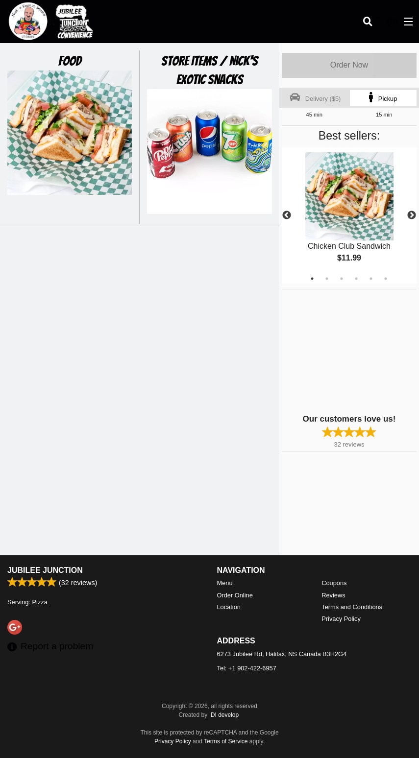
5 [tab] (371, 279)
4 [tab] (356, 279)
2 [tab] (327, 279)
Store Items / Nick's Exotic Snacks (209, 70)
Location (229, 607)
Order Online (235, 595)
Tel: (246, 668)
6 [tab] (386, 279)
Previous (287, 215)
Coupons (333, 583)
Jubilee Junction (45, 570)
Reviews (333, 595)
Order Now (349, 65)
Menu (225, 583)
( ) (387, 21)
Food (69, 61)
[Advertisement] (343, 350)
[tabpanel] (349, 215)
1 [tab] (312, 279)
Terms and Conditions (351, 607)
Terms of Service (225, 741)
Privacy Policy (341, 618)
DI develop (225, 714)
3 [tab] (341, 279)
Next (412, 215)
